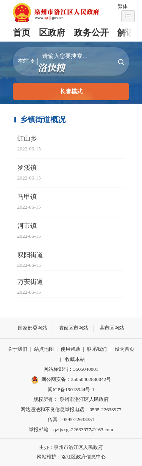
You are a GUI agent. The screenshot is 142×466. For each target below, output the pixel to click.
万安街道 (30, 281)
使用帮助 (70, 349)
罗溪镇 (27, 167)
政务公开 (91, 32)
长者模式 (71, 91)
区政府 (52, 32)
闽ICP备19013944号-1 (71, 389)
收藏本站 (75, 359)
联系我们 (97, 349)
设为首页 (124, 349)
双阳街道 (30, 255)
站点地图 (44, 349)
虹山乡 (27, 138)
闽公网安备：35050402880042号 (71, 380)
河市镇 (27, 225)
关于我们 (17, 349)
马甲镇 (27, 196)
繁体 (123, 6)
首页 (21, 32)
